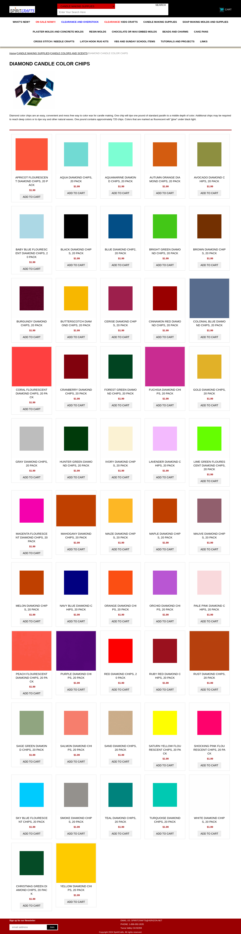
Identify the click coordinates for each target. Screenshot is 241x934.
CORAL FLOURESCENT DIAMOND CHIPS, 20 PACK (32, 393)
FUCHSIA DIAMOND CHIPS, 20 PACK (165, 391)
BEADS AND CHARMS (175, 31)
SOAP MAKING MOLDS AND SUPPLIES (205, 21)
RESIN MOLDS (97, 31)
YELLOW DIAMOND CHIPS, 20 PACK (76, 888)
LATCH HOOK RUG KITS (94, 41)
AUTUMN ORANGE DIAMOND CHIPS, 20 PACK (165, 179)
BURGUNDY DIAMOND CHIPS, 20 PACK (32, 323)
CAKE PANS (201, 31)
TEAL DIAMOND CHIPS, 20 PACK (120, 819)
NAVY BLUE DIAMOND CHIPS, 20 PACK (76, 607)
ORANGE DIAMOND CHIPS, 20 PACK (120, 607)
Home (12, 53)
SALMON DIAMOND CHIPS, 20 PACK (76, 747)
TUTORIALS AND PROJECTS (177, 41)
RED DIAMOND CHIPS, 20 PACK (120, 675)
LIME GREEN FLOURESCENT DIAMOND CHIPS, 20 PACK (209, 465)
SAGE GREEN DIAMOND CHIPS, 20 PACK (31, 747)
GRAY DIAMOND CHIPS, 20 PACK (32, 463)
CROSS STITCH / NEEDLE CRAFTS (54, 41)
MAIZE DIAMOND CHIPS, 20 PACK (120, 535)
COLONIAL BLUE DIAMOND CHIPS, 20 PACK (209, 323)
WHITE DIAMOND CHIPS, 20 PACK (209, 819)
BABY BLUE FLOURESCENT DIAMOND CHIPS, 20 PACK (31, 253)
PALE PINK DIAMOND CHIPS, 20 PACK (209, 607)
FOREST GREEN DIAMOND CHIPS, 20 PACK (120, 391)
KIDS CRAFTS (121, 21)
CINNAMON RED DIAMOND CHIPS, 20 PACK (165, 323)
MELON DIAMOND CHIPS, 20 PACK (31, 607)
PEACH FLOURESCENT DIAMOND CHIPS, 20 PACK (32, 677)
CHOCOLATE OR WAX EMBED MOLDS (134, 31)
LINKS (203, 41)
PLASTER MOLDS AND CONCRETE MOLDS (58, 31)
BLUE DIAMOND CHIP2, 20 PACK (120, 251)
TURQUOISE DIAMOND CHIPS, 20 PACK (164, 819)
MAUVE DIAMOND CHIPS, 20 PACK (209, 535)
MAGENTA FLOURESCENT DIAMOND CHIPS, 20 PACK (32, 537)
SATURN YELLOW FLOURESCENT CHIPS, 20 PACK (165, 749)
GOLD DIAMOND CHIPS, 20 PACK (209, 391)
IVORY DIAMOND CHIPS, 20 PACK (120, 463)
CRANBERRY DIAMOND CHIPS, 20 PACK (76, 391)
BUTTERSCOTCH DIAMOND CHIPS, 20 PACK (76, 323)
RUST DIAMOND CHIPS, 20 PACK (209, 675)
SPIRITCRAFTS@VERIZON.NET (146, 920)
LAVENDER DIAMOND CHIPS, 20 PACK (165, 463)
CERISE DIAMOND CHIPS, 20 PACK (120, 323)
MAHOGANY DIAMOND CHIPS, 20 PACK (76, 535)
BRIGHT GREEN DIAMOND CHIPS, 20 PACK (165, 251)
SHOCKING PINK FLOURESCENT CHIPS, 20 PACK (209, 749)
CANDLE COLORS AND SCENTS (69, 53)
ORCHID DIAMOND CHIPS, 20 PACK (164, 607)
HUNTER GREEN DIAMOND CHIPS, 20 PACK (76, 463)
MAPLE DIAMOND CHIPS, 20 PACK (165, 535)
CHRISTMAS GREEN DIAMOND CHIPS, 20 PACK (31, 890)
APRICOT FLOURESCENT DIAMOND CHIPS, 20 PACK (31, 181)
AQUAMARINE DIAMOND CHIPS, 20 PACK (120, 179)
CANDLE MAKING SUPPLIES (160, 21)
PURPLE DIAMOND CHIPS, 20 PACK (76, 675)
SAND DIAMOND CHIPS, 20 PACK (120, 747)
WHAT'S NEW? (21, 21)
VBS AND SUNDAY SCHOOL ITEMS (134, 41)
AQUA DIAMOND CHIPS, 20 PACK (76, 179)
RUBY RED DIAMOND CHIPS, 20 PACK (165, 675)
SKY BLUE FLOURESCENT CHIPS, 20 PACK (32, 819)
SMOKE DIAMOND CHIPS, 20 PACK (76, 819)
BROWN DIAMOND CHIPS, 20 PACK (209, 251)
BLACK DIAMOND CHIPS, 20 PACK (76, 251)
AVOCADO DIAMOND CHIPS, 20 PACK (209, 179)
